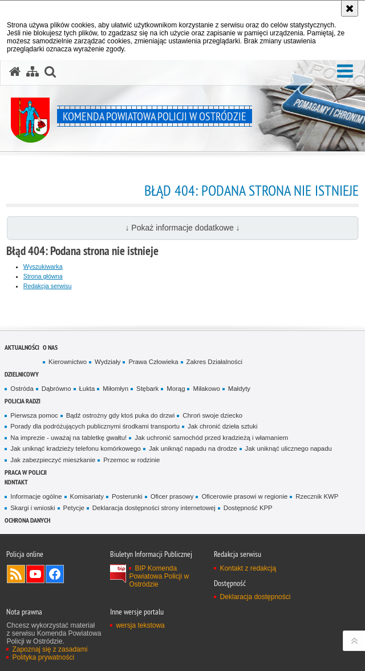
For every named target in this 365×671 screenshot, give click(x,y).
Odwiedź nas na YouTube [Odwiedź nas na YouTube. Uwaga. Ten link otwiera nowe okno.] (35, 574)
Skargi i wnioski (32, 507)
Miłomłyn (115, 388)
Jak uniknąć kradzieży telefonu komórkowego (75, 448)
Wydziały (107, 361)
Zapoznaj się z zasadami (49, 649)
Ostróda (21, 388)
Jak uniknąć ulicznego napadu (288, 448)
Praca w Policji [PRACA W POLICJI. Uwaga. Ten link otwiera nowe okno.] (26, 472)
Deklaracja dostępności (255, 597)
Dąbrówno (56, 388)
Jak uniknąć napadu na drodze (193, 448)
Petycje (73, 507)
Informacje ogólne (36, 496)
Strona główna (43, 276)
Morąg (176, 388)
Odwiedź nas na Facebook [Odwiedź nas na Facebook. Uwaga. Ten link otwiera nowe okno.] (55, 574)
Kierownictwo (67, 361)
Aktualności (22, 347)
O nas (50, 347)
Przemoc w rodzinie (131, 459)
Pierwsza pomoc (34, 415)
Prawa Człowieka (153, 361)
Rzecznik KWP (316, 496)
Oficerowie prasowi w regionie (244, 496)
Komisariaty (87, 496)
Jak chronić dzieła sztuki (222, 426)
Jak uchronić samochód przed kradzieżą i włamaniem (211, 437)
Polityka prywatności (43, 657)
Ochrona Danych (27, 520)
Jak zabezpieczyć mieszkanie (52, 459)
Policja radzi (22, 401)
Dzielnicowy (22, 374)
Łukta (87, 388)
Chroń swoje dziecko (212, 415)
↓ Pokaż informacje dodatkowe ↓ (182, 227)
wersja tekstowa (140, 625)
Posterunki (127, 496)
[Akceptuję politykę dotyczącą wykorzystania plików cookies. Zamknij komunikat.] (349, 8)
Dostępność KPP (248, 507)
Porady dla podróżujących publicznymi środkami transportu (95, 426)
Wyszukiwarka (43, 266)
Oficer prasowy (172, 496)
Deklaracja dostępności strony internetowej (154, 507)
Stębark (147, 388)
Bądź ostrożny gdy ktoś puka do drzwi (120, 415)
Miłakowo (206, 388)
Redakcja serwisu (47, 285)
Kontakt (16, 482)
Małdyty (239, 388)
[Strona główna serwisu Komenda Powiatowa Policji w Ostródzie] (15, 72)
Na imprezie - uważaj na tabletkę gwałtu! (68, 437)
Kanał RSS (16, 574)
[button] (345, 71)
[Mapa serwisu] (32, 72)
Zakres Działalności (214, 361)
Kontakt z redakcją (248, 568)
